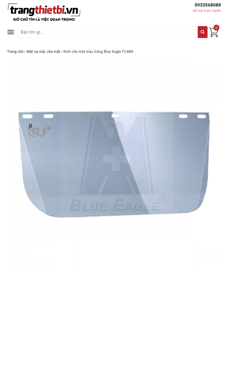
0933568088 (208, 5)
